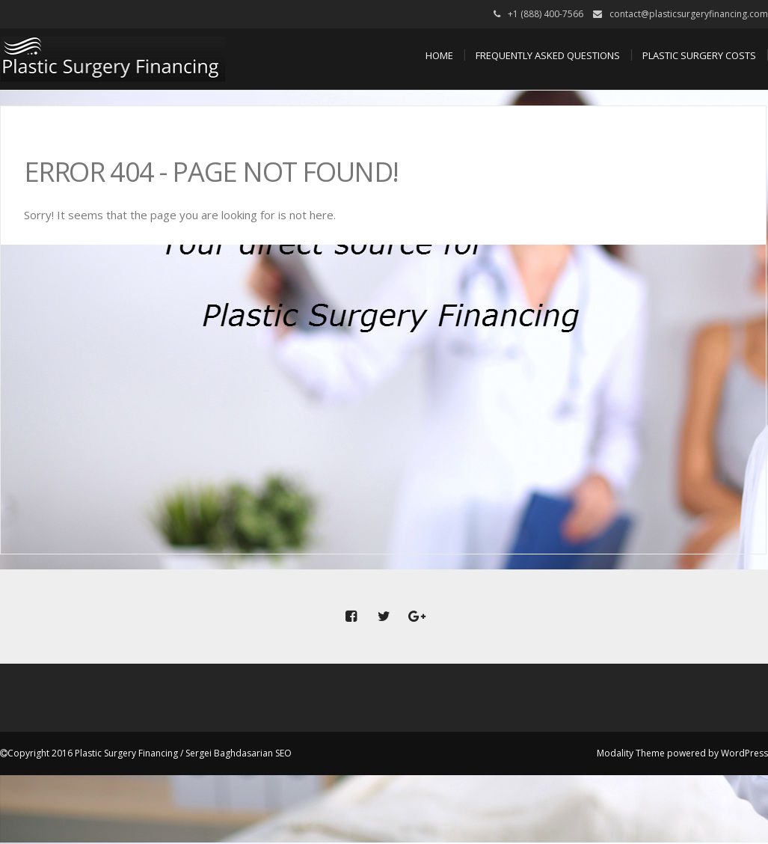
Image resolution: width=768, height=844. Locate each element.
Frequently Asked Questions (548, 55)
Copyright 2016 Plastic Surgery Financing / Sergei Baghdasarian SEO (149, 753)
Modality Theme (631, 753)
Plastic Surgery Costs (699, 55)
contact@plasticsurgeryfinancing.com (688, 13)
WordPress (744, 753)
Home (439, 55)
